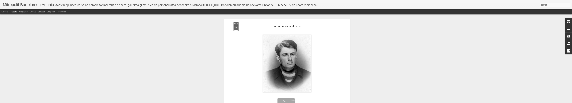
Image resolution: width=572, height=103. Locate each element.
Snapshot (51, 12)
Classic (4, 12)
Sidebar (41, 12)
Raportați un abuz (309, 101)
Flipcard (13, 12)
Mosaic (33, 12)
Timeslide (61, 12)
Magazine (23, 12)
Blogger (299, 101)
